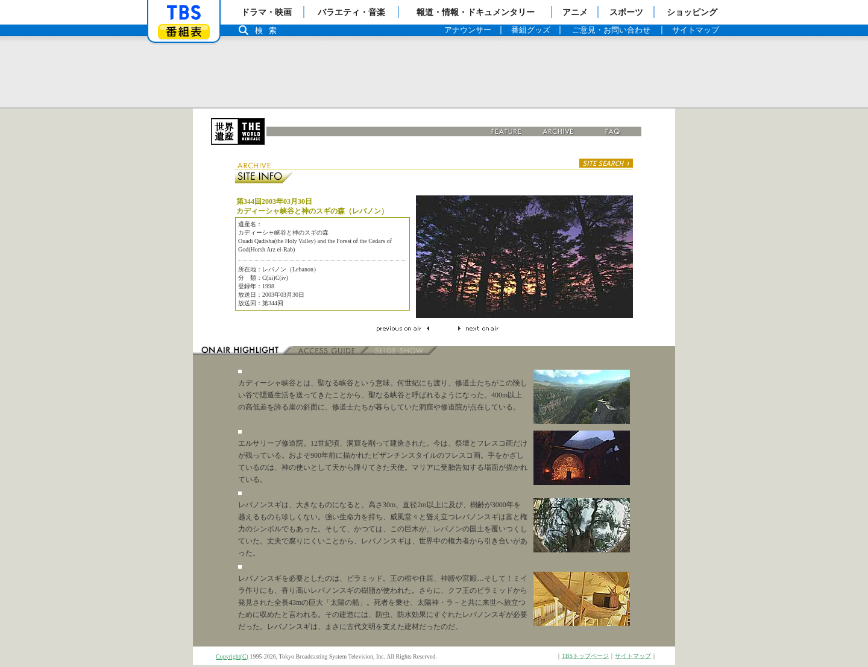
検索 (269, 30)
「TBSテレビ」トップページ (184, 13)
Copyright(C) (232, 656)
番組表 (184, 31)
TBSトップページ (585, 656)
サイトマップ (633, 656)
